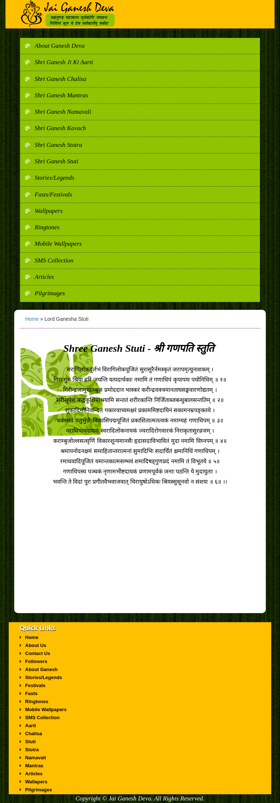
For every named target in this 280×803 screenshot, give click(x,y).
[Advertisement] (140, 562)
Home (32, 319)
